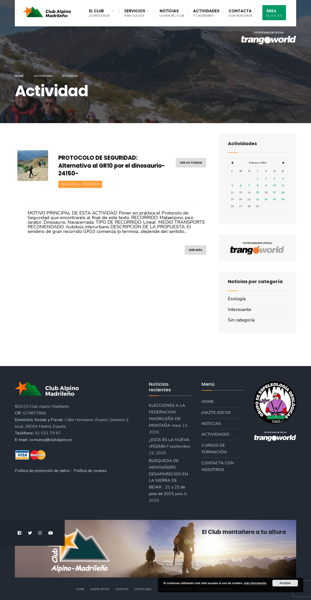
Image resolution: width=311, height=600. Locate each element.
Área (274, 13)
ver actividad (191, 162)
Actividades (206, 13)
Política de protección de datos (42, 471)
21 (249, 199)
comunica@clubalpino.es (50, 440)
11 (282, 185)
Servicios (134, 13)
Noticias (172, 13)
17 (274, 192)
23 (266, 199)
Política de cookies (90, 471)
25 (282, 199)
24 (274, 199)
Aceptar (285, 583)
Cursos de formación (214, 449)
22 (257, 199)
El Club (99, 13)
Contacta (241, 13)
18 (282, 192)
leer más (195, 250)
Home (19, 76)
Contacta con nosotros (218, 466)
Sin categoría (241, 320)
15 (257, 192)
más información (255, 583)
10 (274, 185)
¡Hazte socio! (216, 412)
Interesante (239, 309)
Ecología (237, 299)
